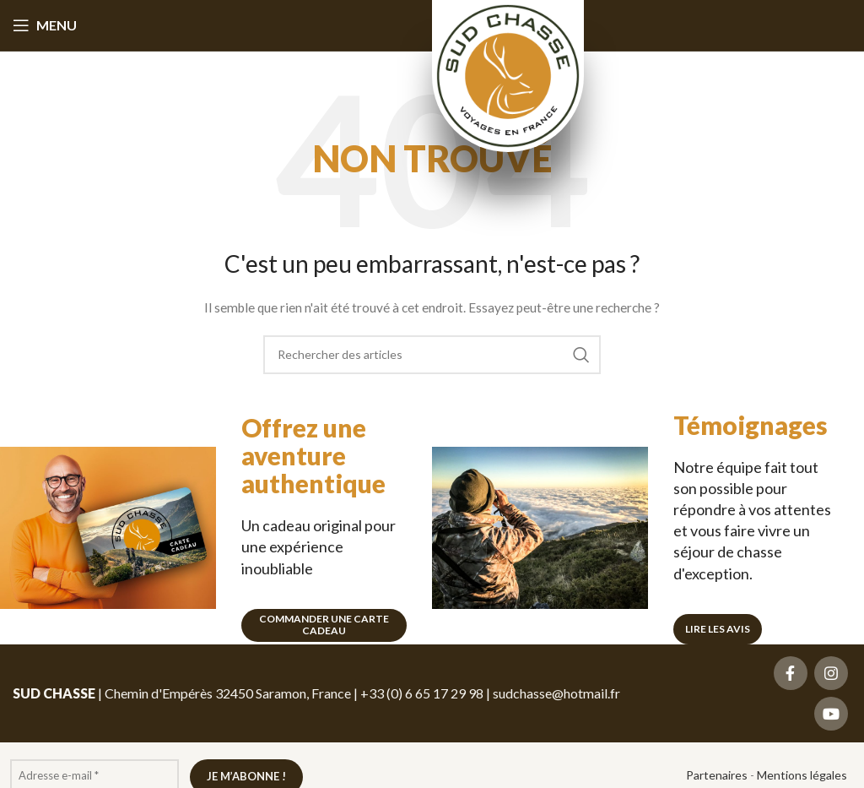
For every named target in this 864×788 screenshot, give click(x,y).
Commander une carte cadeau (324, 624)
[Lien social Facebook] (790, 673)
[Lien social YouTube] (831, 714)
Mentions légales (802, 775)
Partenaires (717, 775)
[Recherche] (432, 354)
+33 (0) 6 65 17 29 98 (421, 693)
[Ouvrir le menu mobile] (44, 25)
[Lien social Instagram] (831, 673)
